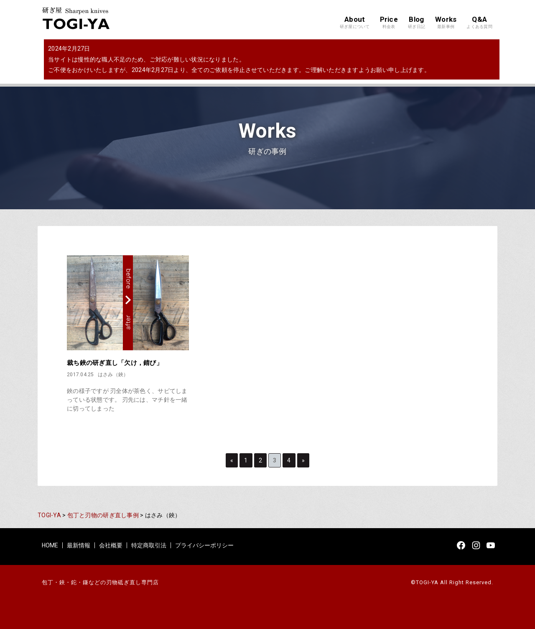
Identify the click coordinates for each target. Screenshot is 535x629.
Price (389, 22)
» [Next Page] (303, 460)
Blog (416, 22)
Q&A (479, 22)
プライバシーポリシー (204, 545)
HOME (50, 545)
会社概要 (110, 545)
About (355, 22)
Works (445, 22)
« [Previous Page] (231, 460)
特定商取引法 (148, 545)
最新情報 (78, 545)
